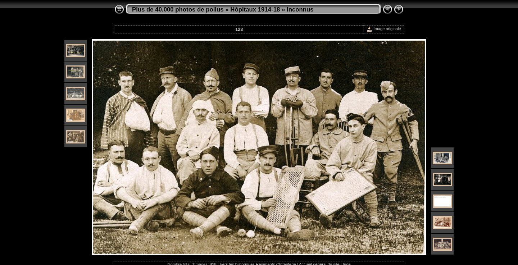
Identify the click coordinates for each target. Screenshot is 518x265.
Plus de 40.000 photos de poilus (178, 9)
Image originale (383, 29)
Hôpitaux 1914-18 (255, 9)
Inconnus (300, 9)
